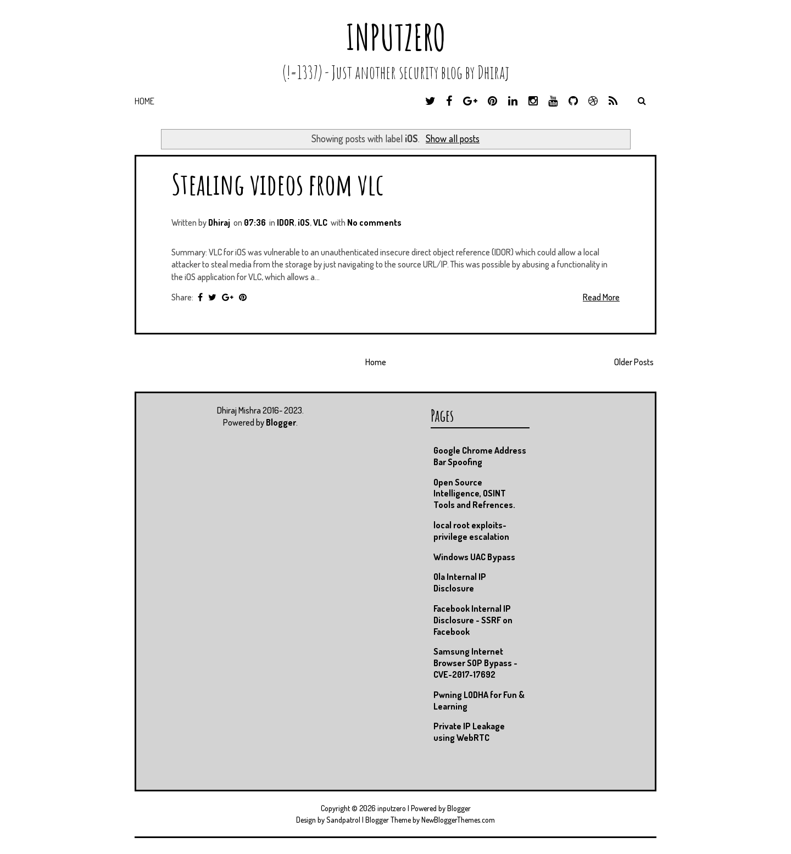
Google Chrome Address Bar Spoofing (479, 456)
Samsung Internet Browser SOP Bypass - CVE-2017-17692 (475, 663)
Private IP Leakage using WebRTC (469, 732)
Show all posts (453, 138)
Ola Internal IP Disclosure (459, 582)
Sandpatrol (343, 819)
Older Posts (634, 361)
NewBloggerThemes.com (458, 819)
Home (144, 101)
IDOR (285, 222)
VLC (320, 222)
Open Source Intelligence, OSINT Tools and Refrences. (474, 494)
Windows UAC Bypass (474, 556)
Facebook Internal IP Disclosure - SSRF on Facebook (473, 620)
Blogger (281, 422)
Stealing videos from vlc (277, 183)
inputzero (395, 37)
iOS (304, 222)
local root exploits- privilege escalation (471, 531)
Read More (601, 297)
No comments (374, 222)
